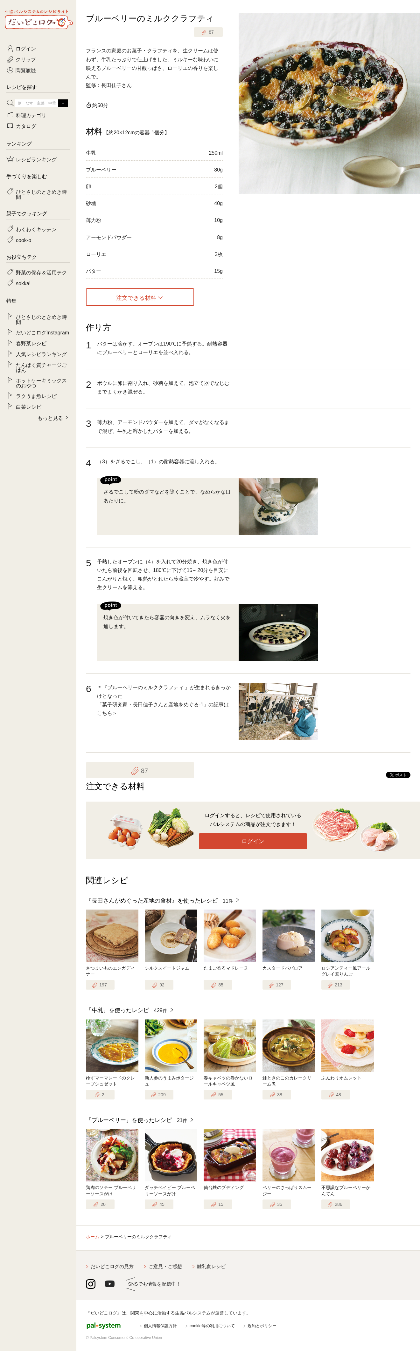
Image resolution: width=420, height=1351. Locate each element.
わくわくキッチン (36, 229)
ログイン (253, 841)
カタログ (26, 125)
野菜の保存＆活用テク (41, 272)
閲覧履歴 (26, 69)
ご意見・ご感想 (165, 1266)
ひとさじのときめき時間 (41, 194)
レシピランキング (36, 159)
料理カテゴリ (31, 115)
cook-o (23, 239)
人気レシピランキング (41, 353)
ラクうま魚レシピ (36, 395)
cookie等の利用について (212, 1325)
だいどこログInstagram (42, 332)
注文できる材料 (136, 297)
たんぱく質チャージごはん (41, 367)
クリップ (26, 59)
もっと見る (50, 417)
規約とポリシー (262, 1325)
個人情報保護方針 (160, 1325)
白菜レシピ (28, 406)
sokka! (23, 283)
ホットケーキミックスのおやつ (41, 383)
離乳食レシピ (211, 1266)
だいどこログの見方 (112, 1266)
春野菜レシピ (31, 343)
